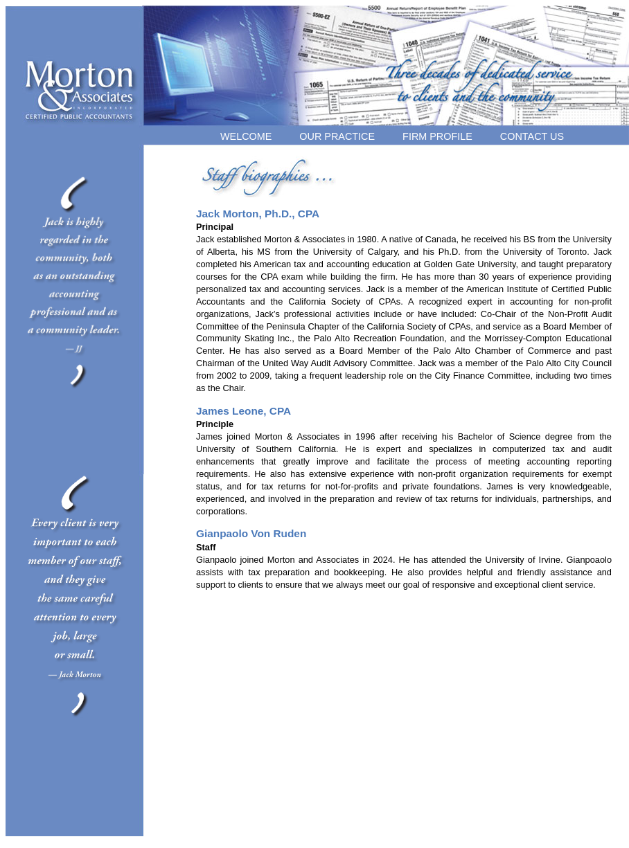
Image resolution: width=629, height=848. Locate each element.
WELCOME (246, 136)
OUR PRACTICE (337, 136)
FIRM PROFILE (437, 136)
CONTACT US (532, 136)
